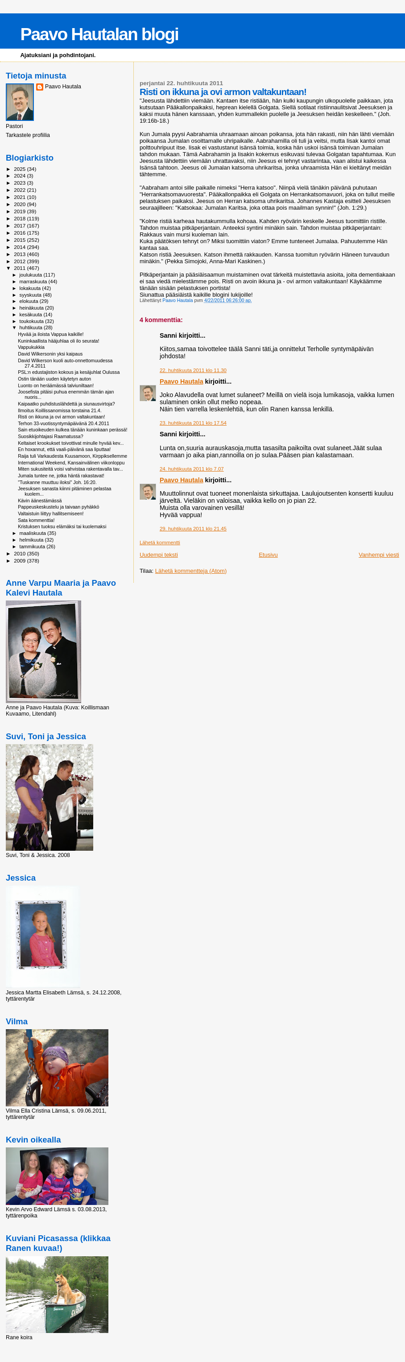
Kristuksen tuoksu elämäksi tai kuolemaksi (62, 526)
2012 (20, 261)
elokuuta (30, 301)
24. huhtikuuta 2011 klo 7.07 (192, 469)
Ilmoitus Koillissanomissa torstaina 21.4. (60, 410)
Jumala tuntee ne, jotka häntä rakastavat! (61, 475)
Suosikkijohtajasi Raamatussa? (50, 436)
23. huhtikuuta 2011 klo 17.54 (193, 423)
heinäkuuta (32, 307)
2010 (20, 553)
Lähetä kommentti (160, 542)
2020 (20, 204)
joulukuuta (32, 274)
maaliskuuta (33, 533)
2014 (20, 247)
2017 (20, 225)
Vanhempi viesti (379, 554)
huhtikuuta (32, 327)
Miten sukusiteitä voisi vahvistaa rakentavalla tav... (70, 469)
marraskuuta (34, 281)
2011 (20, 268)
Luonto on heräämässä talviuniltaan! (56, 385)
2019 (20, 211)
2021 (20, 197)
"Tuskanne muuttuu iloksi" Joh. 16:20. (57, 482)
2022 (20, 190)
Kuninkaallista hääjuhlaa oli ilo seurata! (58, 341)
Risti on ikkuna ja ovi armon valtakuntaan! (61, 416)
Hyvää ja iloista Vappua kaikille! (50, 334)
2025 (20, 169)
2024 (20, 175)
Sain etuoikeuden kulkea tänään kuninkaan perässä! (72, 429)
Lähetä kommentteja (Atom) (191, 570)
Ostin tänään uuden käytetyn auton (54, 378)
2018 (20, 218)
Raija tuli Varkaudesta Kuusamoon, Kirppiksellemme (72, 456)
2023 (20, 183)
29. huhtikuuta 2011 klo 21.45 (193, 528)
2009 (20, 560)
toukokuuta (32, 321)
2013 (20, 254)
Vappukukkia (31, 347)
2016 (20, 233)
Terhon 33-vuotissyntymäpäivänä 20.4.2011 (63, 423)
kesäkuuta (32, 314)
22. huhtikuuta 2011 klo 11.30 (193, 370)
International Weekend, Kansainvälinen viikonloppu (71, 462)
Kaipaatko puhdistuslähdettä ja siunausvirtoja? (66, 403)
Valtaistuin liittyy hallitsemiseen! (50, 513)
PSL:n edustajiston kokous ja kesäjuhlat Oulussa (69, 372)
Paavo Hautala (181, 381)
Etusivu (268, 554)
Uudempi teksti (159, 554)
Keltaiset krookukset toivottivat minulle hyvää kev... (71, 443)
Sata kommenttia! (36, 520)
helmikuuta (32, 539)
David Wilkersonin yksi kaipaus (50, 353)
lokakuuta (31, 288)
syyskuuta (31, 295)
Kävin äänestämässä (40, 500)
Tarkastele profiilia (28, 135)
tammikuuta (33, 546)
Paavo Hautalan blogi (99, 34)
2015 (20, 240)
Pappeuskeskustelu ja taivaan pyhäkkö (58, 506)
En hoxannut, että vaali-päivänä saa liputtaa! (64, 449)
